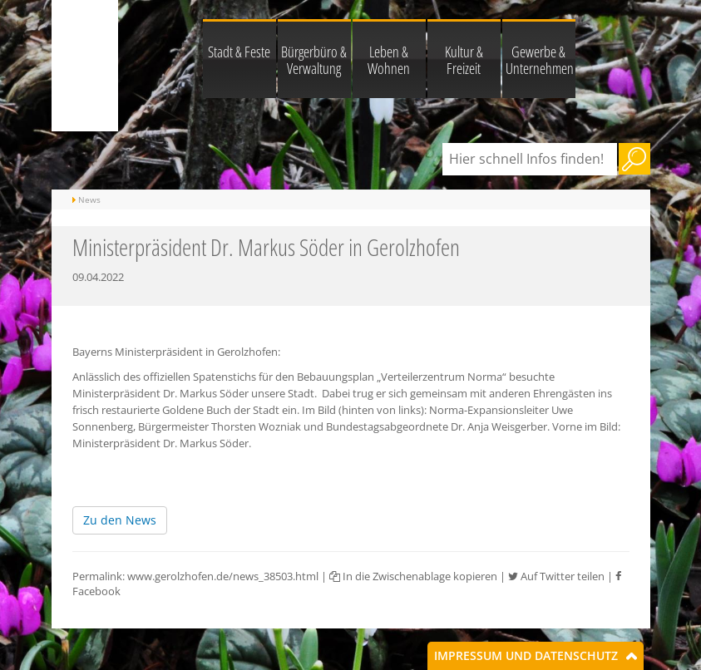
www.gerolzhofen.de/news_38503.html (222, 576)
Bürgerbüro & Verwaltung (314, 60)
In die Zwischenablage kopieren (413, 576)
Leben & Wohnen (389, 60)
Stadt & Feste (239, 52)
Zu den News (119, 520)
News (89, 199)
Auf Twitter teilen (556, 576)
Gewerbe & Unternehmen (540, 60)
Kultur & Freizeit (464, 60)
